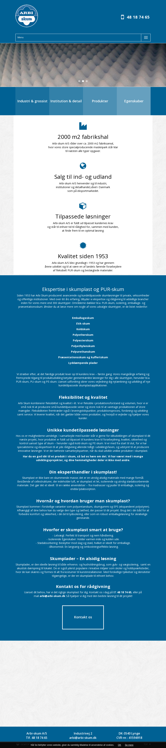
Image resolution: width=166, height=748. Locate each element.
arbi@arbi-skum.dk (83, 738)
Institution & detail (66, 101)
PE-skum (51, 381)
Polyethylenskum (83, 346)
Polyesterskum (83, 340)
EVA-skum (83, 323)
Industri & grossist (32, 101)
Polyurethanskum (83, 351)
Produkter (100, 101)
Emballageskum (83, 318)
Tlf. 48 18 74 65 (36, 738)
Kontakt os (83, 617)
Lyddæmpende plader (83, 363)
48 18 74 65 (138, 17)
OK (119, 745)
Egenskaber (133, 101)
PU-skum (35, 381)
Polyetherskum (83, 335)
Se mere (129, 745)
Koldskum (83, 329)
